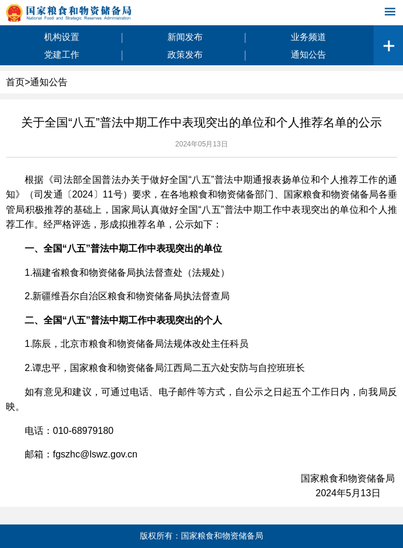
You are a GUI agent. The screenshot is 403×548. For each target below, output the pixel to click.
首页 (15, 82)
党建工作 (61, 54)
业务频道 (308, 37)
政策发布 (185, 54)
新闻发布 (185, 37)
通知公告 (308, 54)
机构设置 (61, 37)
